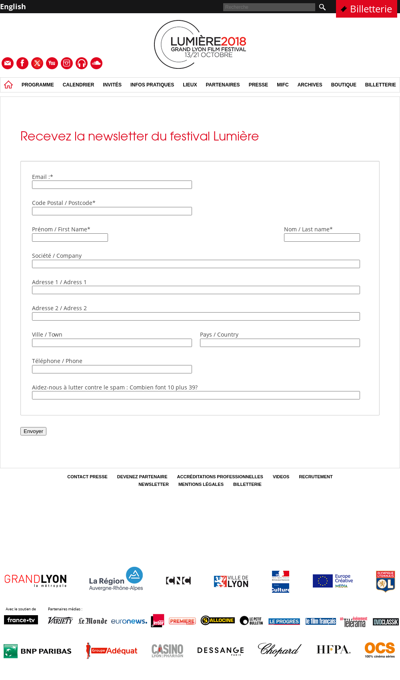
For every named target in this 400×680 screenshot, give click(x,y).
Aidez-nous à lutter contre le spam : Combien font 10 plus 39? (115, 387)
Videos (281, 476)
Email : (42, 177)
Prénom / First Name (61, 229)
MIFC (282, 85)
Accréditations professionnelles (220, 476)
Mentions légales (201, 484)
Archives (310, 85)
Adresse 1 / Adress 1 (59, 282)
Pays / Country (219, 334)
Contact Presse (87, 476)
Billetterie (371, 8)
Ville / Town (47, 334)
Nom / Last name (308, 229)
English (13, 6)
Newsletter (153, 484)
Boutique (343, 85)
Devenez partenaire (142, 476)
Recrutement (315, 476)
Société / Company (57, 255)
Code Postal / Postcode (64, 203)
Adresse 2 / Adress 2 (59, 308)
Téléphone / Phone (57, 361)
